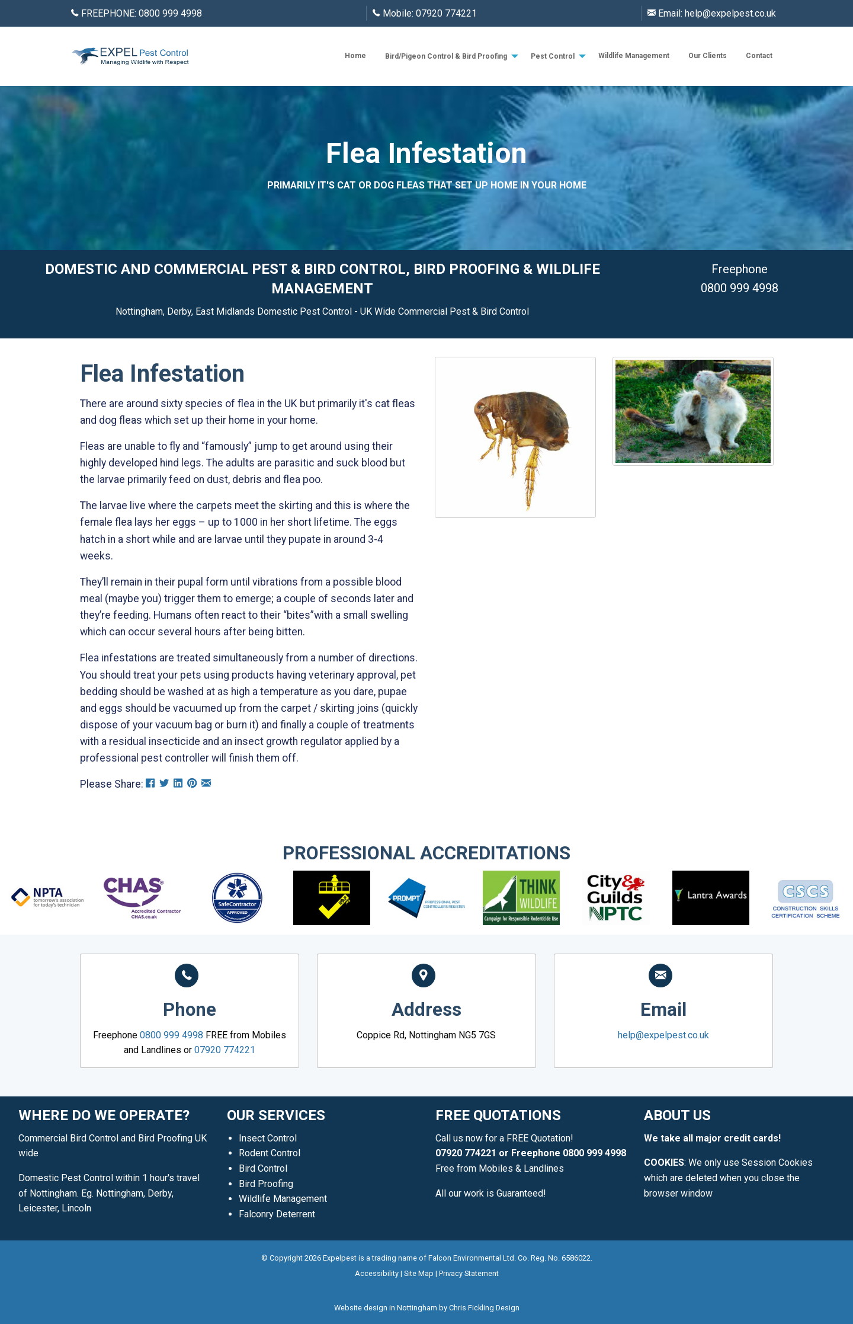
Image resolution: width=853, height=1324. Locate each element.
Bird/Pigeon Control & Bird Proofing (446, 56)
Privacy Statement (469, 1273)
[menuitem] (355, 56)
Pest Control (553, 56)
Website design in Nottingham (385, 1307)
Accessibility (377, 1273)
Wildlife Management (633, 56)
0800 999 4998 (170, 13)
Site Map (419, 1273)
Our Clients (707, 56)
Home (355, 56)
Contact (759, 56)
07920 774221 (446, 13)
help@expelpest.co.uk (730, 13)
